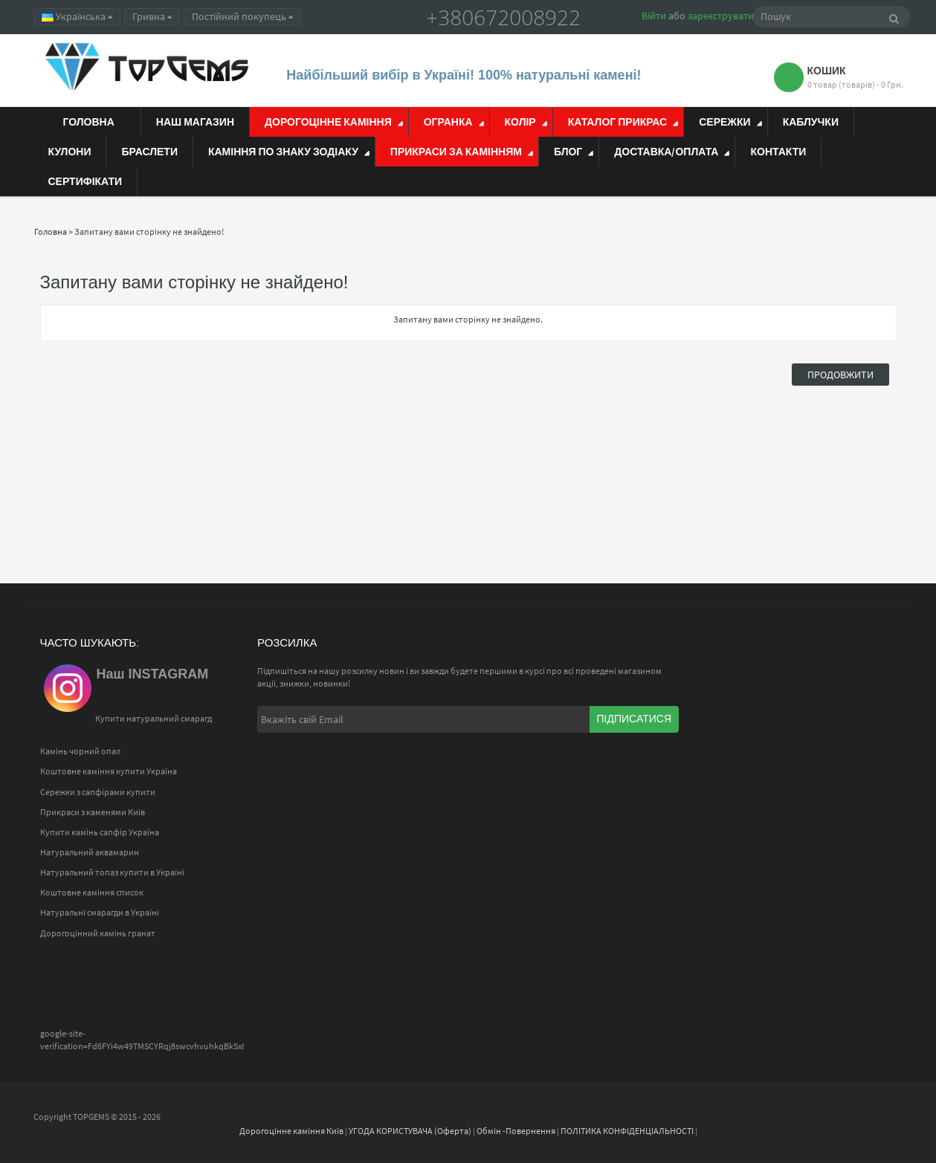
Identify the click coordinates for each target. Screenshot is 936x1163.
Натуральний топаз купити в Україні (112, 872)
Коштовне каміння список (91, 892)
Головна (50, 231)
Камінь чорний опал (80, 751)
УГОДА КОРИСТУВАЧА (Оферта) (410, 1130)
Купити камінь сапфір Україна (99, 832)
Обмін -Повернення (516, 1130)
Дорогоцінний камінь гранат (97, 933)
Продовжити (840, 374)
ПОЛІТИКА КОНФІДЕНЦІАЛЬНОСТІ (627, 1130)
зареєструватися (726, 15)
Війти (654, 15)
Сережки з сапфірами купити (97, 791)
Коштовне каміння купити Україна (108, 771)
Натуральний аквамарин (89, 852)
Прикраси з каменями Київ (92, 811)
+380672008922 (503, 17)
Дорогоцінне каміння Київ (291, 1130)
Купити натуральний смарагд (153, 718)
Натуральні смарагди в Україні (99, 912)
